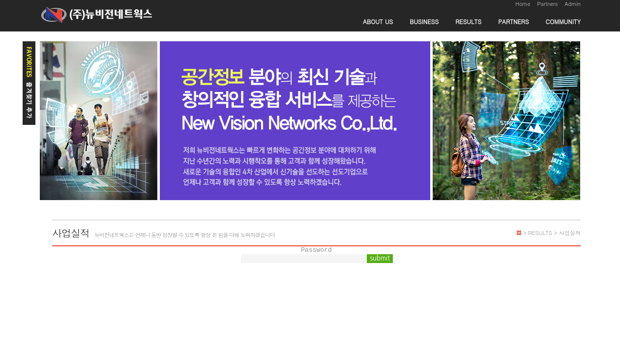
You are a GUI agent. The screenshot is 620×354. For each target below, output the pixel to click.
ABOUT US (378, 21)
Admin (572, 3)
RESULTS (468, 21)
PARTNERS (513, 21)
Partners (547, 3)
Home (523, 3)
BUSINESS (424, 21)
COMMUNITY (563, 21)
